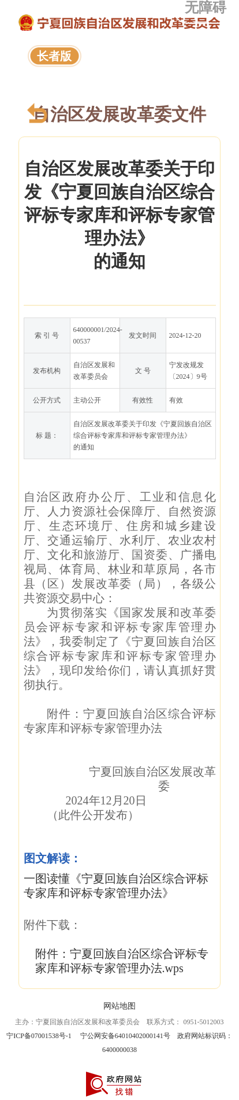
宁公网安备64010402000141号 (125, 1036)
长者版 (54, 56)
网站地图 (119, 1006)
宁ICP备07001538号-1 (39, 1036)
